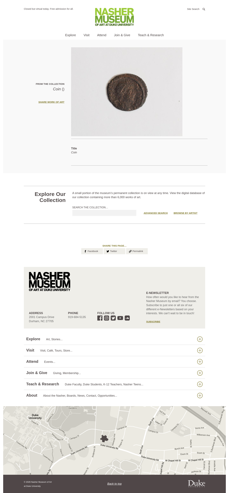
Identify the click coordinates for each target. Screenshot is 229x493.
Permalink (135, 250)
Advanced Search (156, 213)
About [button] (114, 395)
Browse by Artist (186, 213)
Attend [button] (101, 35)
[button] (196, 9)
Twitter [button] (111, 250)
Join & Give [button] (122, 35)
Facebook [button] (91, 250)
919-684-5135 (77, 317)
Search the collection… (90, 207)
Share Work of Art (51, 102)
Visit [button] (86, 35)
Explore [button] (70, 35)
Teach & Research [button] (151, 35)
